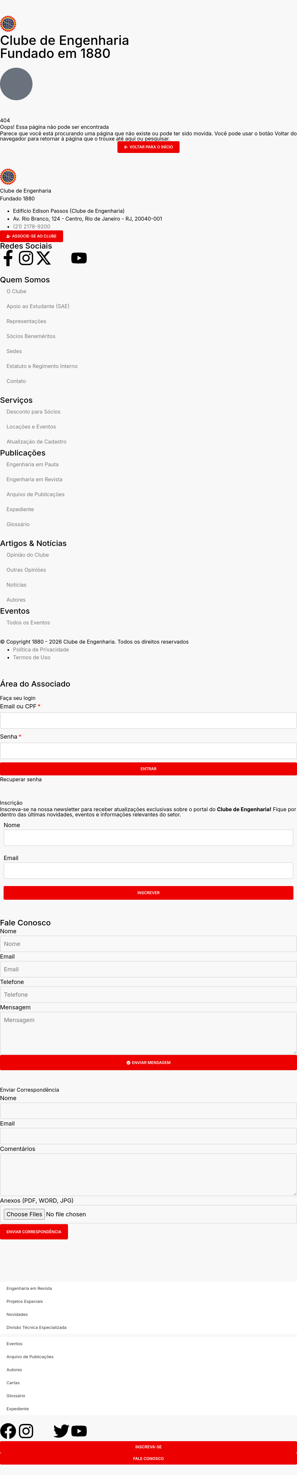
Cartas (13, 1382)
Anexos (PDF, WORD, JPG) (37, 1200)
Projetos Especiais (25, 1301)
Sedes (14, 351)
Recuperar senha (21, 779)
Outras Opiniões (26, 570)
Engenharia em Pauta (33, 464)
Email (11, 857)
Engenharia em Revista (34, 479)
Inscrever (149, 892)
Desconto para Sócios (34, 411)
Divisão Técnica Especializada (36, 1327)
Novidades (17, 1314)
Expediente (20, 509)
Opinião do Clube (28, 555)
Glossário (18, 524)
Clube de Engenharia (64, 46)
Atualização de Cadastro (36, 441)
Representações (26, 321)
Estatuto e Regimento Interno (42, 366)
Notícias (16, 584)
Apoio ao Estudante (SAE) (38, 306)
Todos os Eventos (28, 622)
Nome (12, 825)
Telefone (12, 981)
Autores (16, 599)
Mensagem (15, 1007)
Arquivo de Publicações (35, 494)
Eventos (14, 1343)
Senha (8, 736)
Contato (16, 381)
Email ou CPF (18, 706)
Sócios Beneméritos (31, 336)
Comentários (17, 1148)
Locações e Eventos (31, 426)
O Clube (16, 291)
